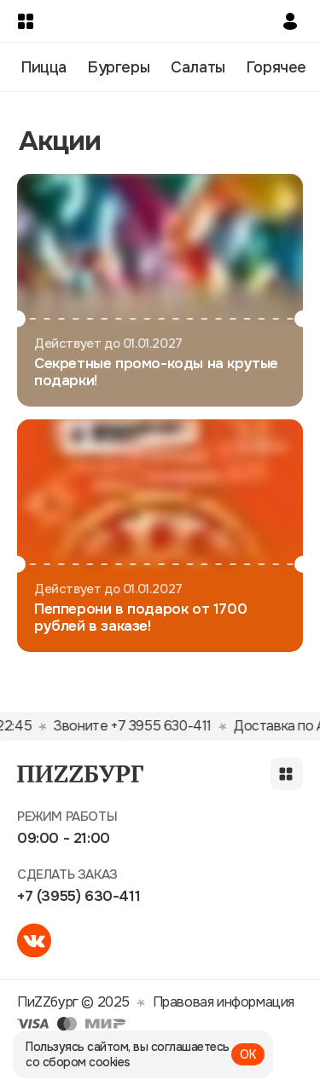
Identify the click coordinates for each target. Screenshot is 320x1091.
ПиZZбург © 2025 (73, 1002)
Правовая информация (223, 1002)
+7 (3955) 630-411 (78, 896)
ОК (248, 1054)
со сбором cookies (78, 1062)
